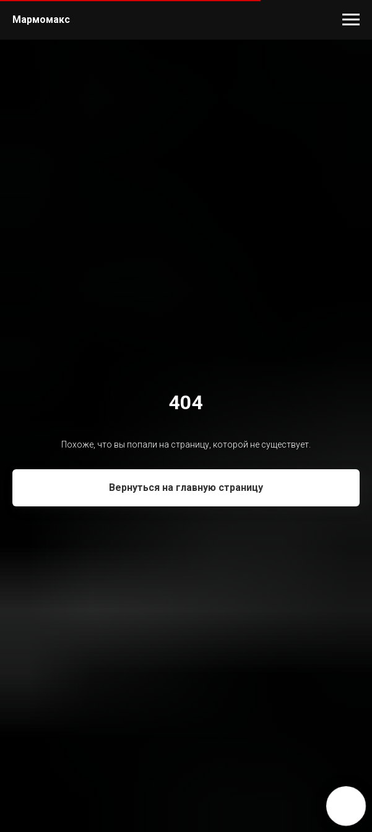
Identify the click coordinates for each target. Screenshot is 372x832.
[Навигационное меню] (351, 20)
